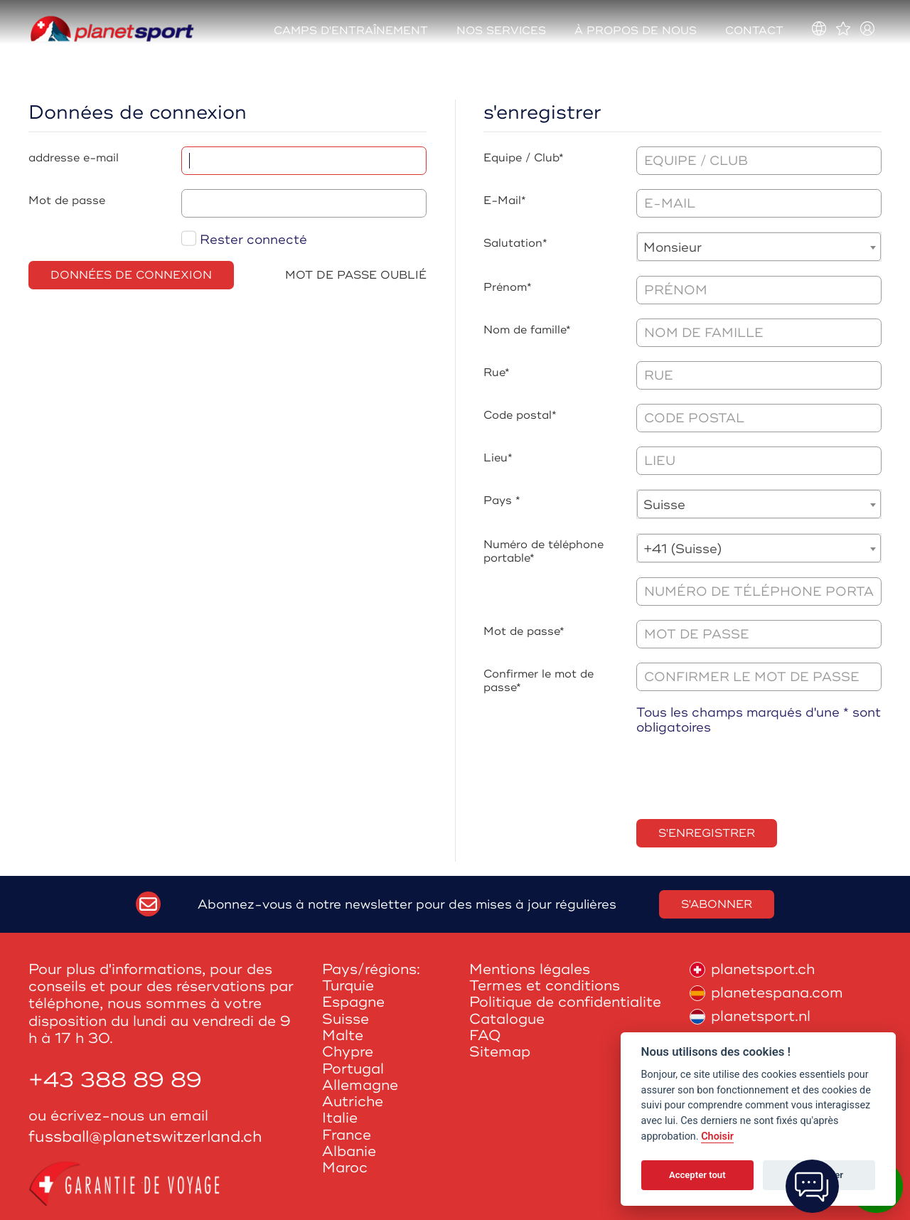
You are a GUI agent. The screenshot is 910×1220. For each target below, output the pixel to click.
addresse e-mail (73, 157)
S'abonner (716, 904)
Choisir (717, 1136)
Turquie (348, 986)
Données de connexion (131, 275)
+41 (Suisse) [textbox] (682, 549)
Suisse (345, 1019)
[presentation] (744, 777)
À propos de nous (635, 31)
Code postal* (520, 415)
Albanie (349, 1151)
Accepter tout (697, 1175)
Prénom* (507, 287)
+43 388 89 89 (115, 1080)
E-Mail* (504, 200)
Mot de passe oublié (356, 275)
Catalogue (507, 1019)
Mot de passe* (523, 631)
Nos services (501, 31)
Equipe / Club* (523, 157)
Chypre (347, 1052)
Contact (754, 31)
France (346, 1135)
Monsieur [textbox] (672, 247)
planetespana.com (766, 993)
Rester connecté (244, 239)
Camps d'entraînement (351, 31)
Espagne (353, 1002)
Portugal (353, 1069)
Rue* (496, 372)
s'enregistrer (706, 833)
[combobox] (759, 246)
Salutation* (515, 243)
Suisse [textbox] (664, 505)
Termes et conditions (544, 986)
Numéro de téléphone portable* (543, 551)
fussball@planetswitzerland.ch (145, 1137)
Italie (340, 1118)
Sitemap (499, 1052)
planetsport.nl (750, 1016)
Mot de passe (66, 200)
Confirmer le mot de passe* (538, 680)
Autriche (352, 1102)
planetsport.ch (752, 969)
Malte (342, 1035)
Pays (497, 500)
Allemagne (360, 1085)
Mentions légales (529, 969)
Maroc (345, 1168)
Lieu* (498, 457)
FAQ (485, 1035)
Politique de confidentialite (565, 1002)
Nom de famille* (527, 329)
